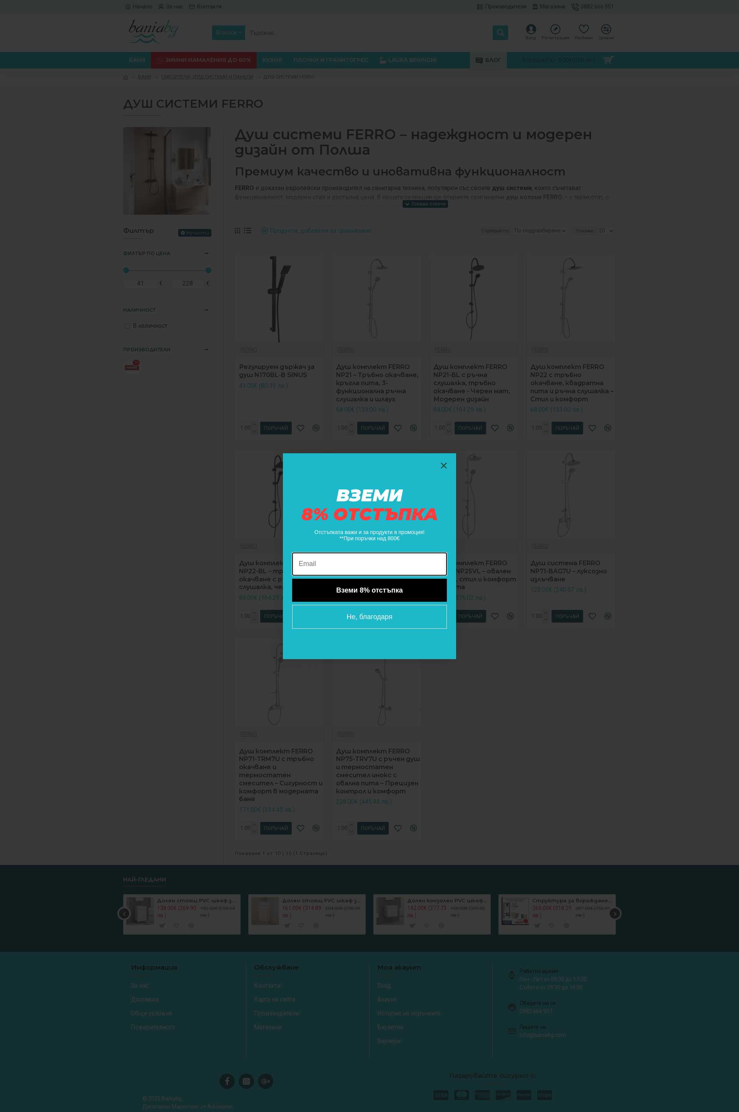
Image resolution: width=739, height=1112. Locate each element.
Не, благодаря (370, 617)
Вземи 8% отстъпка (369, 590)
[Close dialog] (444, 465)
